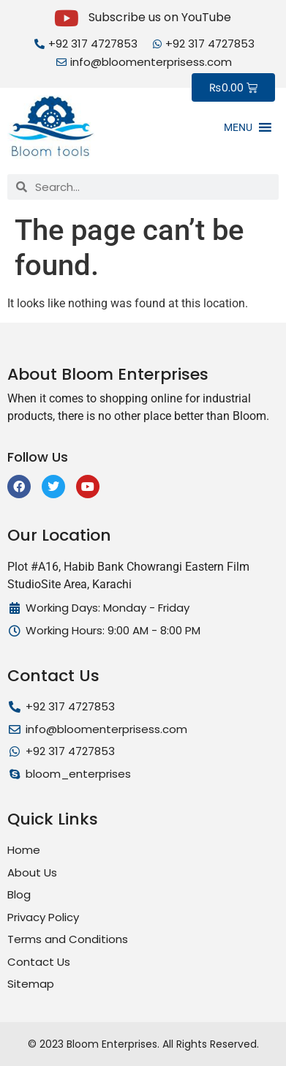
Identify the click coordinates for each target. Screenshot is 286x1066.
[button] (238, 127)
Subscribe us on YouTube (160, 17)
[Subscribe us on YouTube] (67, 18)
